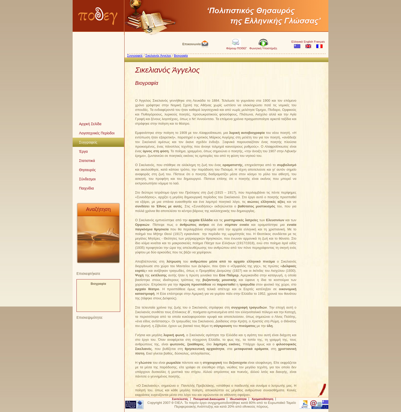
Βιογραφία (98, 284)
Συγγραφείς (135, 55)
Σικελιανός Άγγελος (158, 55)
